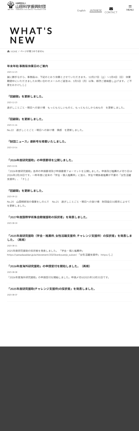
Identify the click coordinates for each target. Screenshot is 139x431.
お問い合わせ (58, 406)
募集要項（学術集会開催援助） (115, 392)
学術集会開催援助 (64, 392)
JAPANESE (96, 10)
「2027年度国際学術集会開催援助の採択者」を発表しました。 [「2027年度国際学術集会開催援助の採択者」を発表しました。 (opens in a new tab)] (48, 221)
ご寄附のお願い (59, 419)
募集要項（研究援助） (110, 383)
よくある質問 (58, 410)
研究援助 (59, 383)
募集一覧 (99, 379)
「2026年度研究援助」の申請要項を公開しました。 (40, 163)
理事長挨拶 (17, 383)
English (81, 10)
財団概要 (12, 379)
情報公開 (16, 396)
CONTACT (111, 12)
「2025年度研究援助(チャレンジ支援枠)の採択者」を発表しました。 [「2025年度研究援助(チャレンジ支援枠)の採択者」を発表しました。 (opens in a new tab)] (51, 293)
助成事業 (55, 379)
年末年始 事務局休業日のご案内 (27, 67)
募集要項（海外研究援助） (113, 388)
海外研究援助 (61, 388)
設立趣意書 (17, 392)
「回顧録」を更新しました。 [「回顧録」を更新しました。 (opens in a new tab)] (26, 98)
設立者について (19, 388)
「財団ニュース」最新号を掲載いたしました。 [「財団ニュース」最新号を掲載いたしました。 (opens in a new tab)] (37, 144)
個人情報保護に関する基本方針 (68, 415)
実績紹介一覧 (14, 406)
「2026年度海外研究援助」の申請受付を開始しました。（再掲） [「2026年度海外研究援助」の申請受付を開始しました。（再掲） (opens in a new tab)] (49, 270)
